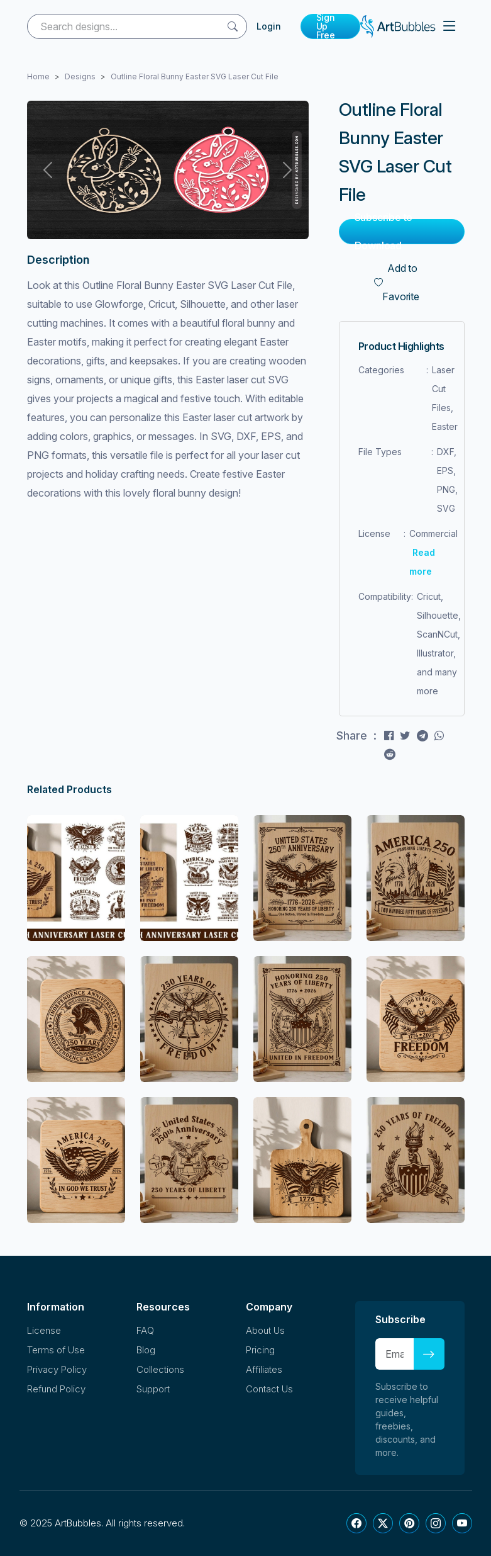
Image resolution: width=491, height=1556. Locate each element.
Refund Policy (56, 1389)
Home (38, 76)
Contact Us (269, 1389)
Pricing (260, 1350)
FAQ (145, 1330)
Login (269, 26)
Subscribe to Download (384, 231)
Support (153, 1389)
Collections (160, 1369)
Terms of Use (56, 1350)
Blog (145, 1350)
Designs (80, 76)
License (44, 1330)
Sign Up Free (325, 26)
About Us (265, 1330)
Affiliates (264, 1369)
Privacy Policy (57, 1369)
